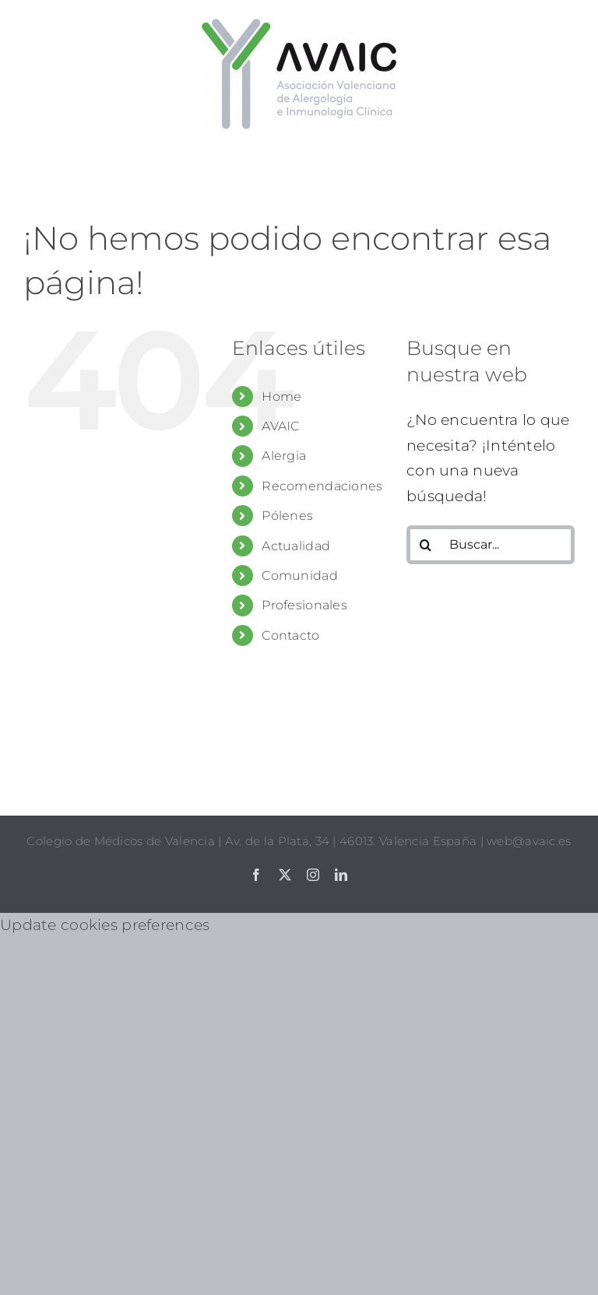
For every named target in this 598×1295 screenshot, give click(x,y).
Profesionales (304, 605)
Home (281, 396)
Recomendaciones (322, 486)
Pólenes (287, 515)
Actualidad (296, 546)
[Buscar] (425, 544)
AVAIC (280, 426)
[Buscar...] (490, 544)
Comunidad (300, 575)
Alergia (284, 455)
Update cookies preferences (104, 925)
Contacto (290, 635)
